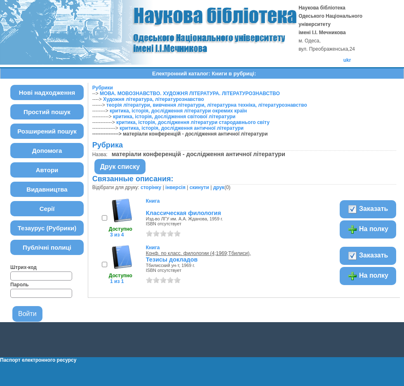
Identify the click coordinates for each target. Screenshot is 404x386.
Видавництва (46, 189)
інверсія (175, 187)
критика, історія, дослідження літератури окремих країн (178, 111)
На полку (368, 229)
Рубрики (102, 88)
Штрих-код (23, 267)
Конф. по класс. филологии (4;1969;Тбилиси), (198, 253)
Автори (47, 169)
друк (218, 187)
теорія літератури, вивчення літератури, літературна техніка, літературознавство (206, 105)
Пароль (19, 285)
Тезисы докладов (172, 259)
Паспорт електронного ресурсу (38, 360)
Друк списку (120, 166)
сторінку (151, 187)
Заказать (368, 209)
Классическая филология (183, 213)
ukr (347, 60)
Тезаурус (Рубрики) (47, 228)
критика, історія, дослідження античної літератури (182, 128)
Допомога (47, 150)
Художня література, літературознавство (153, 99)
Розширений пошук (47, 131)
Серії (47, 208)
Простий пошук (46, 111)
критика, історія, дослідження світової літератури (174, 116)
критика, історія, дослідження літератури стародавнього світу (193, 122)
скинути (199, 187)
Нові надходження (47, 92)
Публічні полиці (47, 247)
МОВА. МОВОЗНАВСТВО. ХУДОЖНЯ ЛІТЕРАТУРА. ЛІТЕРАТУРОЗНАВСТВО (190, 93)
